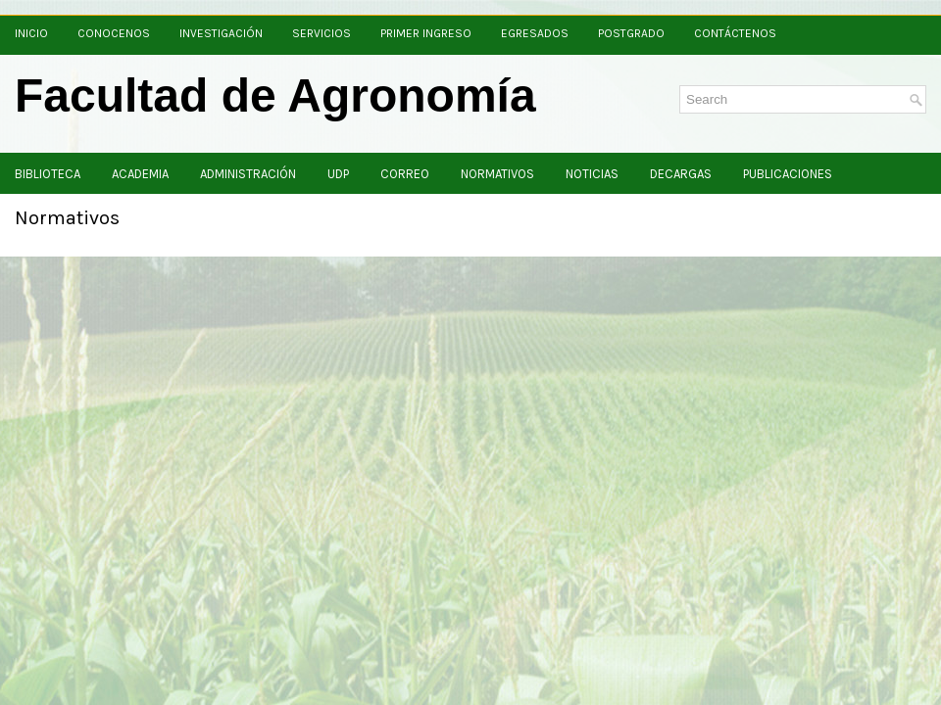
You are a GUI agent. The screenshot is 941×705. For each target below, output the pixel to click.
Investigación (221, 33)
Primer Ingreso (425, 33)
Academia (140, 173)
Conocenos (113, 33)
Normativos (497, 173)
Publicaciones (787, 173)
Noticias (592, 173)
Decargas (681, 173)
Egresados (535, 33)
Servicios (321, 33)
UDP (338, 173)
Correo (404, 173)
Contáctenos (735, 33)
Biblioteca (47, 173)
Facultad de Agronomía (275, 95)
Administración (248, 173)
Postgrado (631, 33)
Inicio (31, 33)
